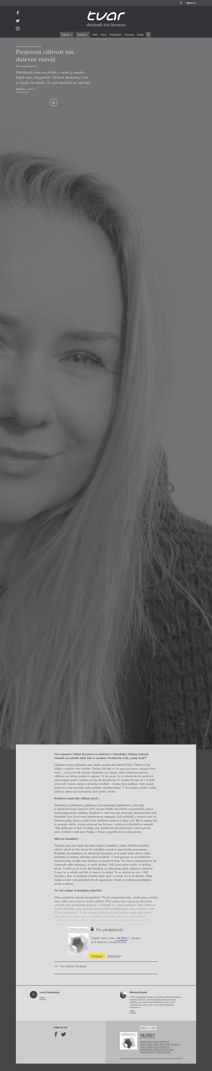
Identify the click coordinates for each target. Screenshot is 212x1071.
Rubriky (66, 34)
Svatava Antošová (147, 1052)
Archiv (140, 34)
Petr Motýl (168, 1049)
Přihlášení (97, 956)
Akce (103, 34)
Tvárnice (129, 34)
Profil (42, 998)
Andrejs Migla (146, 1042)
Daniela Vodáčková (160, 1042)
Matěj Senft (159, 1049)
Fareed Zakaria (146, 1044)
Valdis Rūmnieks (163, 1052)
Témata (82, 34)
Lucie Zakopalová (161, 1047)
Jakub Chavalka (146, 1047)
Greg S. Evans (159, 1044)
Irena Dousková (172, 1044)
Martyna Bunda (146, 1049)
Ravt (95, 34)
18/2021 (122, 938)
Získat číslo (115, 956)
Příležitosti (115, 34)
